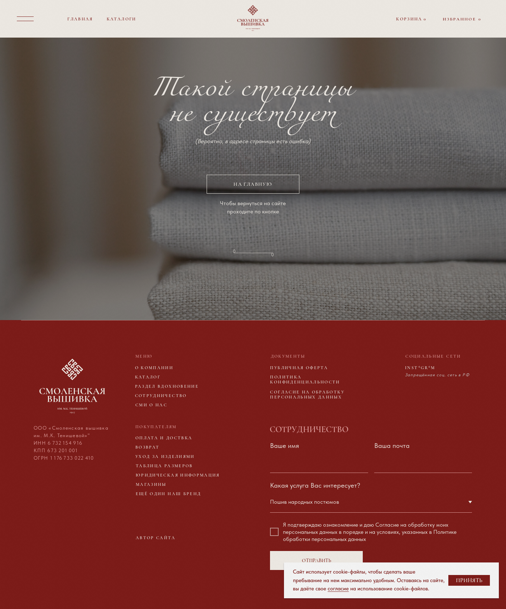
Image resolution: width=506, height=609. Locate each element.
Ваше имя (284, 445)
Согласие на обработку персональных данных (307, 395)
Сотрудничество (161, 395)
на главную (252, 184)
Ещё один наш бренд (168, 493)
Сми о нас (151, 404)
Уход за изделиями (165, 456)
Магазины (151, 484)
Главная (80, 18)
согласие (338, 588)
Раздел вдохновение (167, 386)
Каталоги (121, 18)
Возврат (147, 447)
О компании (154, 367)
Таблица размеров (164, 465)
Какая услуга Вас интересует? (315, 485)
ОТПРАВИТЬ (316, 560)
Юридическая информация (178, 475)
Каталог (147, 377)
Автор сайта (155, 537)
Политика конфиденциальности (305, 379)
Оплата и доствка (164, 437)
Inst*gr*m (420, 367)
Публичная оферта (299, 367)
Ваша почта (392, 445)
